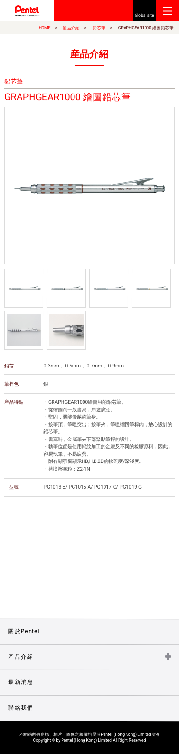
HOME (44, 27)
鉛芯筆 (99, 27)
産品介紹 (70, 27)
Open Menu (167, 10)
